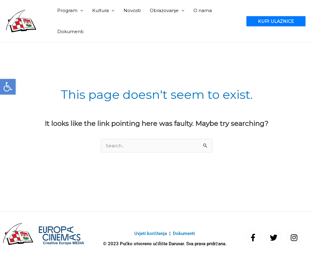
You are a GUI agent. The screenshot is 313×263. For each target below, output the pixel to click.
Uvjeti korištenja (150, 233)
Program (67, 10)
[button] (8, 87)
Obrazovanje (164, 10)
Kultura (100, 10)
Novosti (132, 10)
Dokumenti (70, 31)
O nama (202, 10)
